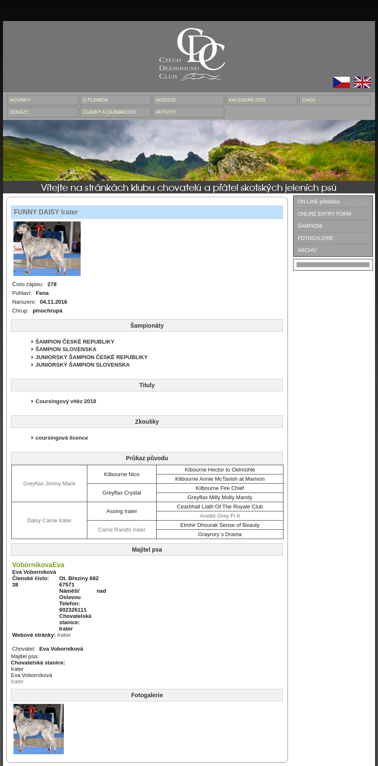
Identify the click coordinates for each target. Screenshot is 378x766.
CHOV (308, 99)
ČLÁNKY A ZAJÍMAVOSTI (109, 112)
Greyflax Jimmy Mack (49, 483)
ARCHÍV (307, 250)
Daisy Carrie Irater (49, 520)
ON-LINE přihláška (319, 202)
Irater (64, 635)
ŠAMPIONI (310, 226)
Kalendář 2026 (247, 99)
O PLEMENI (95, 99)
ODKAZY (19, 112)
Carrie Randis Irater (121, 529)
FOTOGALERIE (315, 238)
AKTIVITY (166, 112)
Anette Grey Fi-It (220, 516)
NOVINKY (20, 99)
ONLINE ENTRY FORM (324, 214)
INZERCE (166, 99)
